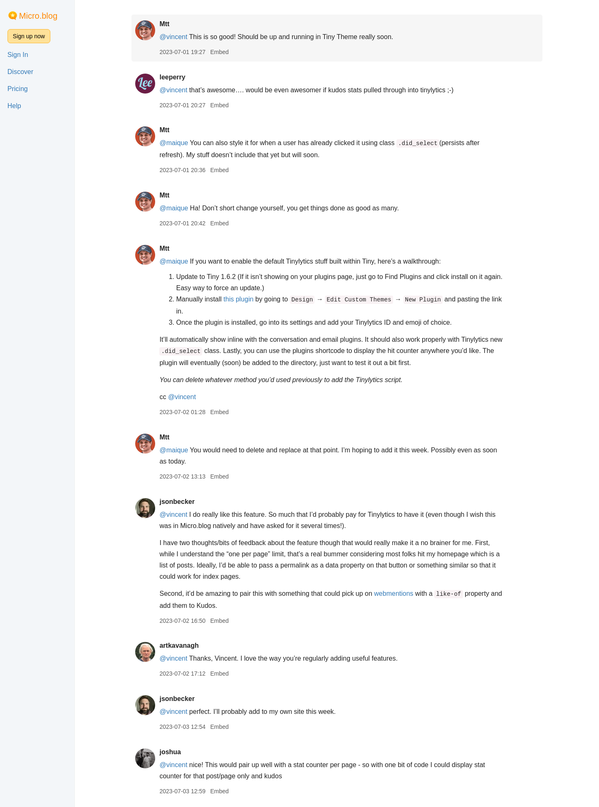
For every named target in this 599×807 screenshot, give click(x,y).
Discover (20, 71)
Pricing (17, 88)
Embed (219, 52)
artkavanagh (178, 645)
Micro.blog (38, 15)
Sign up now (29, 36)
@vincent (173, 36)
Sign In (17, 54)
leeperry (172, 77)
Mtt (164, 23)
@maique (173, 142)
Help (14, 105)
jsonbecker (176, 501)
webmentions (393, 593)
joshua (170, 751)
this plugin (238, 299)
